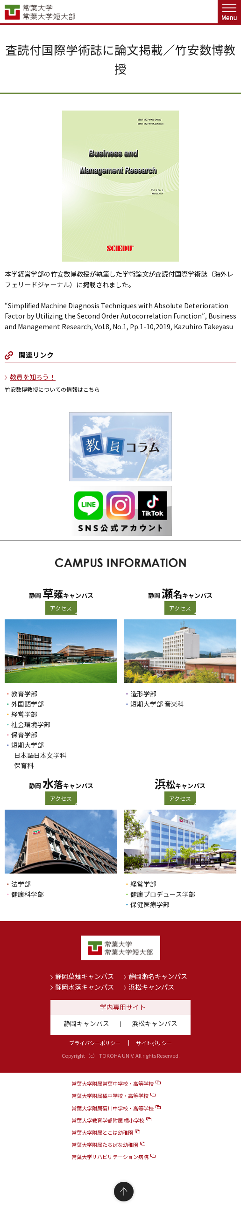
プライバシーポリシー (94, 1043)
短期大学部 (27, 744)
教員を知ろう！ (33, 377)
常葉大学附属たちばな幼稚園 (104, 1144)
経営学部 (24, 714)
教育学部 (24, 693)
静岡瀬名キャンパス (157, 976)
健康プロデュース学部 (162, 894)
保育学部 (24, 734)
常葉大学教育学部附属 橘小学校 (107, 1120)
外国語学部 (27, 703)
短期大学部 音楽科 (157, 703)
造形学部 (143, 693)
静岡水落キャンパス (84, 987)
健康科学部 (27, 894)
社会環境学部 (30, 724)
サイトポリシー (154, 1043)
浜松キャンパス (151, 987)
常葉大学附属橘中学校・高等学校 (110, 1095)
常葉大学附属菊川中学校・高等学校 (112, 1108)
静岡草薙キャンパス (84, 976)
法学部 (21, 883)
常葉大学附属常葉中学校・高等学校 (112, 1083)
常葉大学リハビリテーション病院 (110, 1156)
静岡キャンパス (86, 1023)
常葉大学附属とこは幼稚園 (102, 1132)
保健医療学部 (150, 904)
